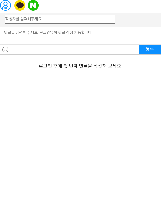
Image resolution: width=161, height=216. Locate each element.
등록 (150, 49)
